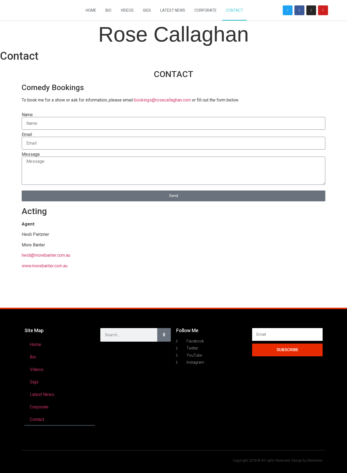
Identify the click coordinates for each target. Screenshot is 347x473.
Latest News (172, 10)
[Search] (164, 335)
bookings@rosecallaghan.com (162, 100)
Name (27, 115)
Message (31, 154)
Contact (234, 10)
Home (91, 10)
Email (27, 134)
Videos (127, 10)
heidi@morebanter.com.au (46, 255)
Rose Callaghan (173, 34)
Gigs (147, 10)
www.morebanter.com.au (45, 265)
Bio (108, 10)
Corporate (205, 10)
